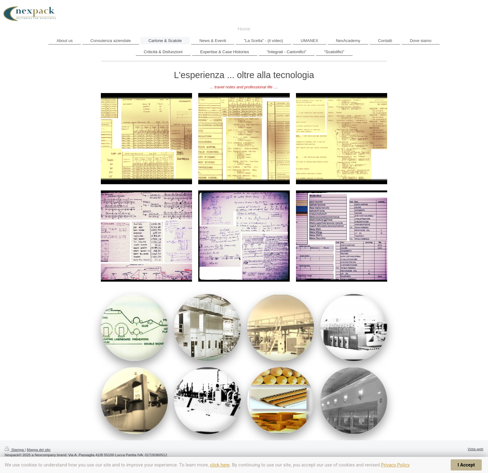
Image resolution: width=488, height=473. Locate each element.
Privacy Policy (395, 465)
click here (219, 465)
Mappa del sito (38, 449)
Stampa (15, 449)
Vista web (475, 449)
